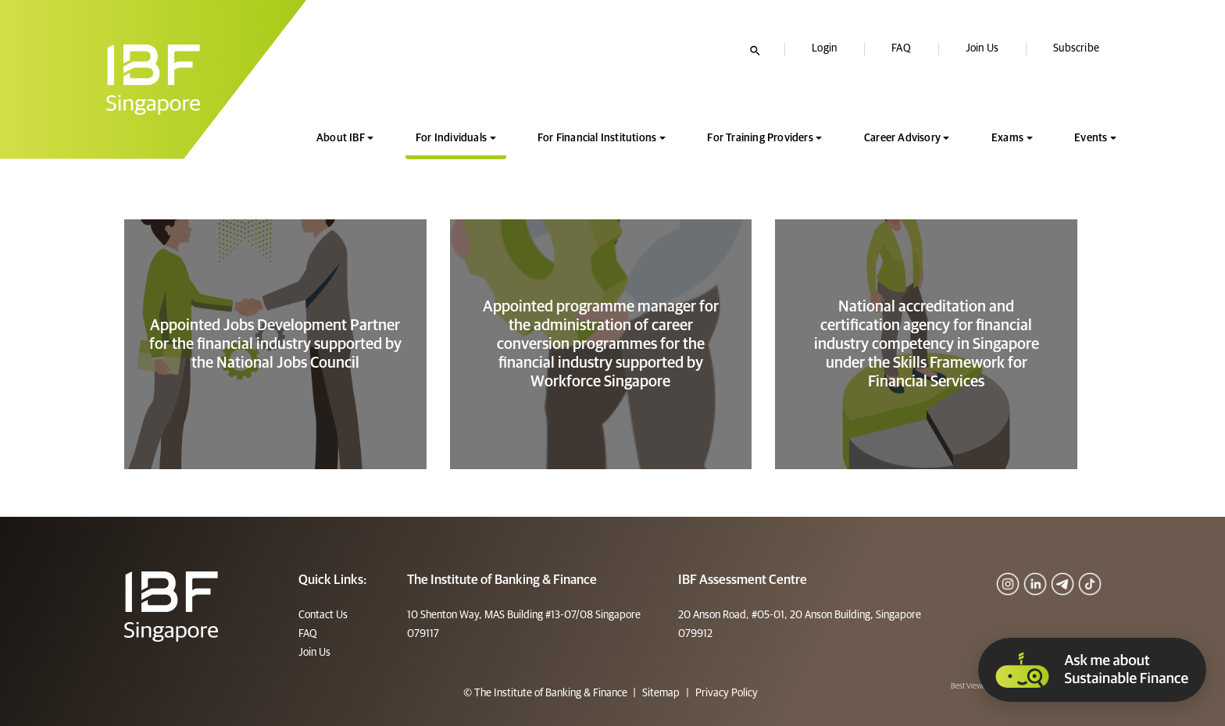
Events (1090, 138)
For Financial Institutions (597, 138)
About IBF (340, 138)
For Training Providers (759, 138)
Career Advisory (902, 138)
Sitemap (661, 693)
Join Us (982, 48)
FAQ (901, 48)
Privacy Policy (725, 693)
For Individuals (451, 138)
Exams (1007, 138)
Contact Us (323, 615)
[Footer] (171, 605)
